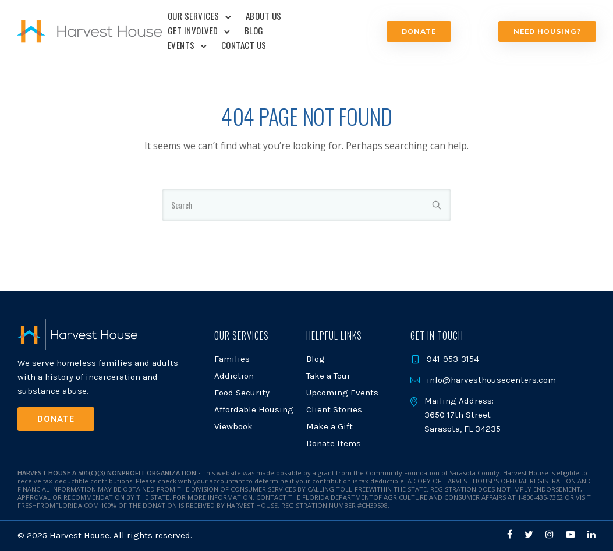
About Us (264, 15)
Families (232, 359)
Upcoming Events (342, 392)
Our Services (193, 15)
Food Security (242, 392)
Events (181, 44)
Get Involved (193, 30)
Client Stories (334, 409)
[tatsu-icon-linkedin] (591, 534)
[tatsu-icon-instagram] (551, 534)
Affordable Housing (253, 409)
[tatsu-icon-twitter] (531, 534)
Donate (419, 31)
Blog (254, 30)
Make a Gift (329, 426)
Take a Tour (328, 375)
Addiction (234, 375)
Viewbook (233, 426)
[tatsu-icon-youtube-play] (572, 534)
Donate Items (333, 443)
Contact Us (244, 44)
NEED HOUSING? (546, 31)
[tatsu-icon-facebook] (511, 534)
